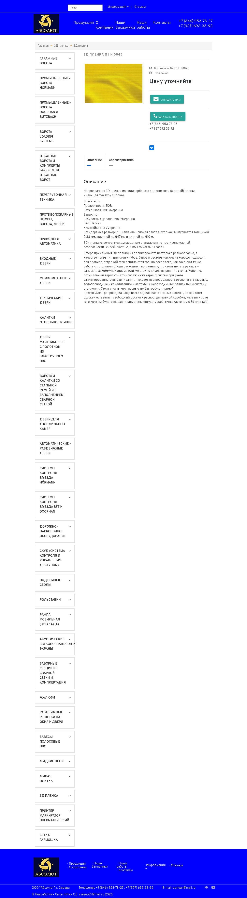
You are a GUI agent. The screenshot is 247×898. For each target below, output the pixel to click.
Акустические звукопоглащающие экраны (57, 644)
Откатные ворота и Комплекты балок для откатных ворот (50, 168)
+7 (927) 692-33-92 (195, 26)
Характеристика (121, 160)
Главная (43, 46)
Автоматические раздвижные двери (54, 448)
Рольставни (50, 600)
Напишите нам (167, 99)
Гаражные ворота (48, 61)
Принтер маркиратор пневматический (54, 815)
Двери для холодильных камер (52, 424)
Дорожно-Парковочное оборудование (53, 531)
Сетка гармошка (49, 837)
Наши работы (143, 25)
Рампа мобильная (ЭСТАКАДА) (50, 619)
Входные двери (48, 261)
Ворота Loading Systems (46, 137)
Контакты (162, 22)
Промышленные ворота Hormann (54, 83)
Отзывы (140, 7)
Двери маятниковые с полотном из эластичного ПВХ (52, 349)
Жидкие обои (52, 761)
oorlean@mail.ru (184, 888)
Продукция (84, 22)
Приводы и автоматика (50, 241)
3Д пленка (61, 46)
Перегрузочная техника (53, 197)
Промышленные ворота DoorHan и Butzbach (54, 110)
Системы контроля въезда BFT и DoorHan (51, 505)
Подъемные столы (50, 582)
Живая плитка (46, 778)
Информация (118, 7)
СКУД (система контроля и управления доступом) (52, 558)
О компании (105, 25)
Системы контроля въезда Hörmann (48, 475)
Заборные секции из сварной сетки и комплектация (53, 673)
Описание (94, 160)
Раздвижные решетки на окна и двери (51, 717)
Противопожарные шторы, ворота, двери (56, 219)
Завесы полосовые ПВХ (50, 742)
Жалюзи (47, 698)
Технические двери (51, 300)
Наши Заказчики (125, 25)
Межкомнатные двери (53, 281)
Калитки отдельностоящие (56, 320)
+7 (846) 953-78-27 (196, 21)
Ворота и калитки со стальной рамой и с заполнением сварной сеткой (52, 390)
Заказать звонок (167, 116)
